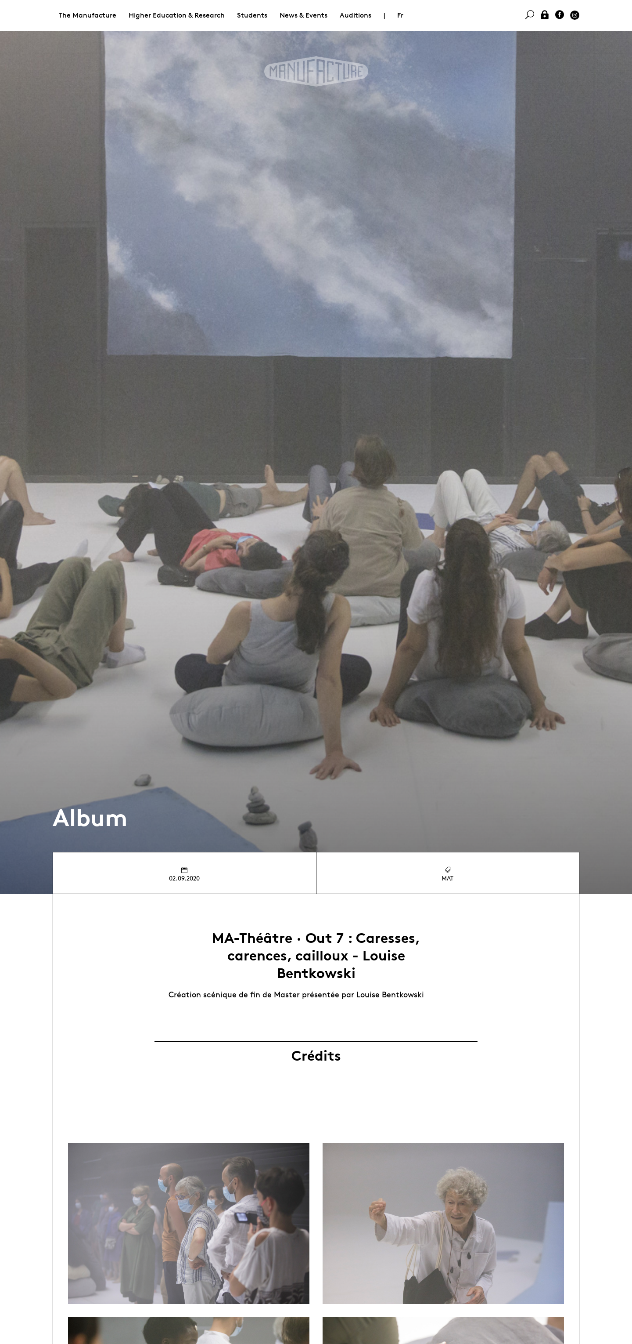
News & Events (303, 15)
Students (252, 15)
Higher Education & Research (177, 15)
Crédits (316, 1055)
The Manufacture (87, 15)
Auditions (355, 15)
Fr (400, 15)
